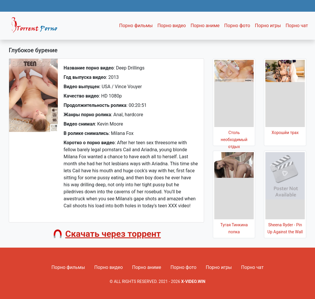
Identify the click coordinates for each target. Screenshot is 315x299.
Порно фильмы (136, 25)
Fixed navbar (37, 27)
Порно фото (237, 25)
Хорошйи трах (285, 132)
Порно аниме (205, 25)
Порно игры (268, 25)
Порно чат (297, 25)
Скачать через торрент (113, 234)
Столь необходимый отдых (234, 139)
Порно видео (171, 25)
